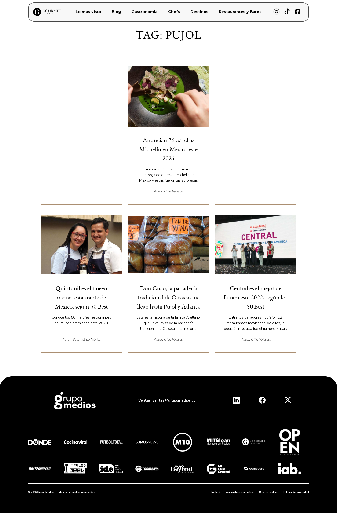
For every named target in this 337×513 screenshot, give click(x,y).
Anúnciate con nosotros (240, 492)
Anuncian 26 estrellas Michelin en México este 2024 (168, 149)
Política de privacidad (296, 492)
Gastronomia (145, 12)
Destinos (199, 12)
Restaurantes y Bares (240, 12)
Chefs (174, 12)
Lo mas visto (88, 12)
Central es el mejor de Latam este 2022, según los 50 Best (256, 297)
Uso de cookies (268, 492)
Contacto (216, 492)
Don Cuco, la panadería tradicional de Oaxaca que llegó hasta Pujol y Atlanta (168, 297)
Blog (116, 12)
